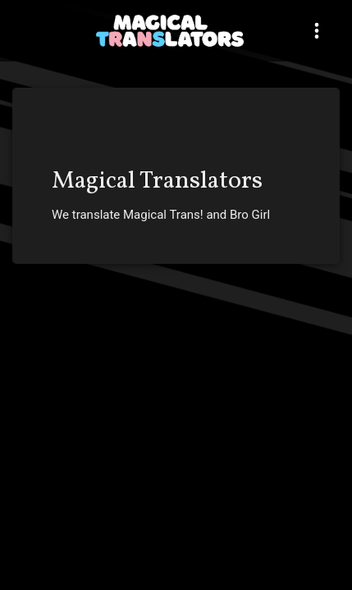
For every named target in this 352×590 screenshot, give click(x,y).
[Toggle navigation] (316, 30)
